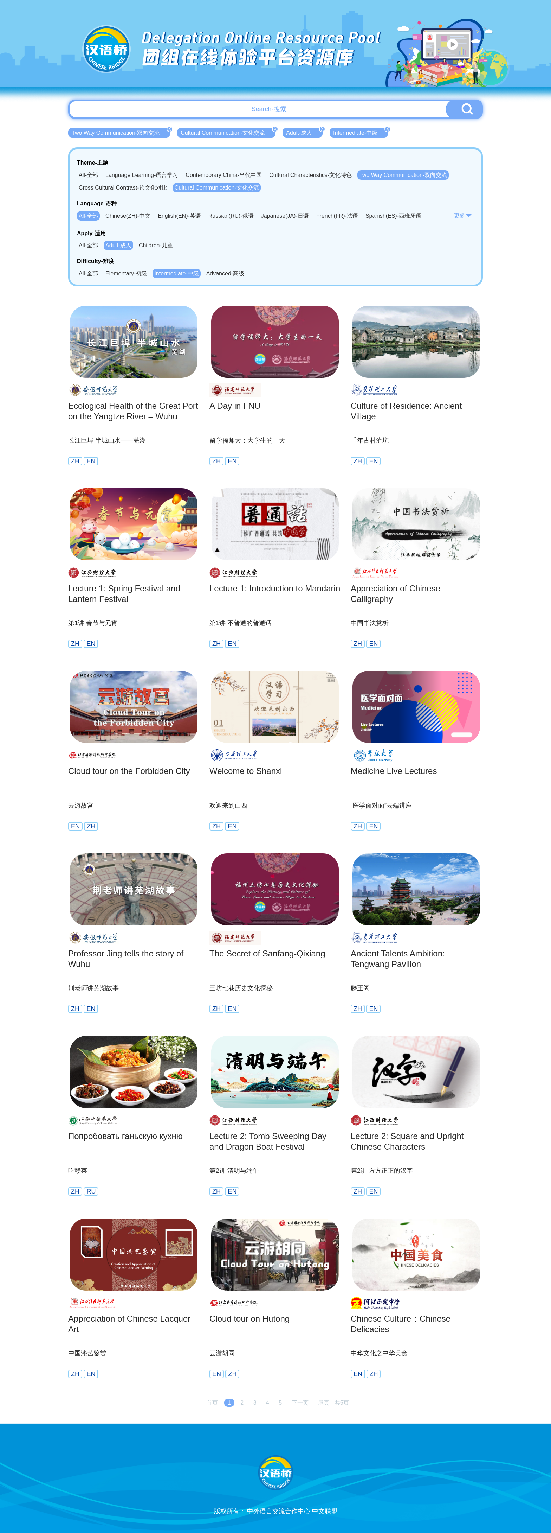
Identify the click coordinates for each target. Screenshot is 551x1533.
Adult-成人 (304, 132)
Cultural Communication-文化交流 (228, 132)
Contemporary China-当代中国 (224, 175)
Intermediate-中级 (360, 132)
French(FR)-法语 (337, 216)
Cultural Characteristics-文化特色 (310, 175)
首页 (212, 1403)
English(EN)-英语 (179, 216)
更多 (463, 215)
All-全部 (88, 175)
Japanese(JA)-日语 (285, 216)
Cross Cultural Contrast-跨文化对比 (123, 188)
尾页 (323, 1403)
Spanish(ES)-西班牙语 (393, 216)
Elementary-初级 (126, 273)
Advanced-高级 (225, 273)
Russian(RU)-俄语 (231, 216)
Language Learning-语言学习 (141, 175)
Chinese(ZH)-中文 (127, 216)
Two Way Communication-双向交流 (121, 132)
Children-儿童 (156, 245)
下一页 (300, 1403)
